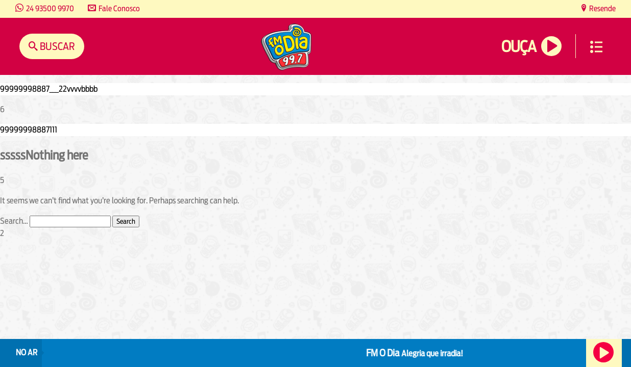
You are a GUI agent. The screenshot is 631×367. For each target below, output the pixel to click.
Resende (602, 8)
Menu (596, 47)
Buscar (56, 46)
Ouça (518, 47)
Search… (14, 221)
